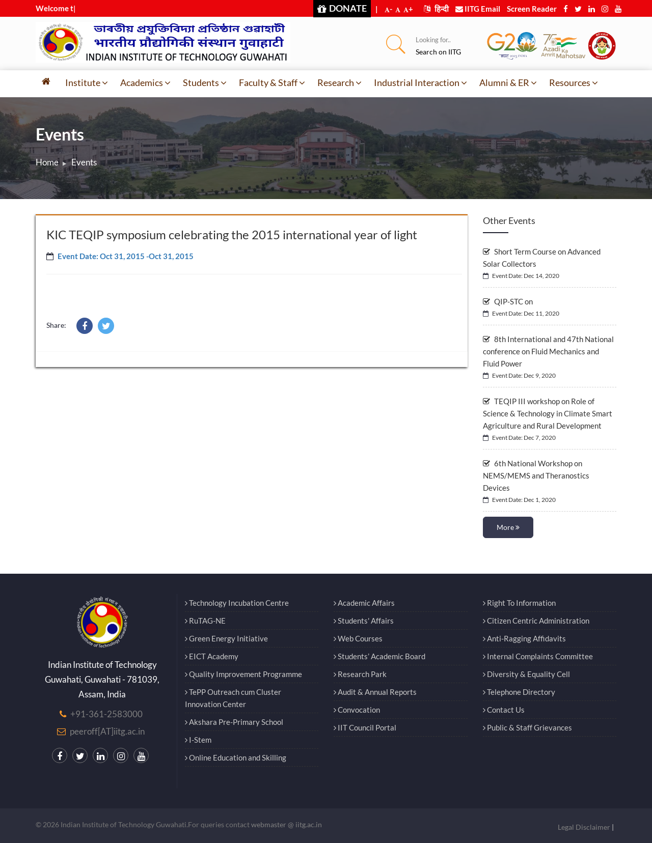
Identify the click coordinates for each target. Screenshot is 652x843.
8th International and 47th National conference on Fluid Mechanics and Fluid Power (548, 351)
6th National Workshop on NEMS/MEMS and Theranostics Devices (536, 475)
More (508, 527)
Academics (145, 82)
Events (84, 162)
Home (47, 162)
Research (339, 82)
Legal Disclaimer (584, 827)
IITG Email (477, 8)
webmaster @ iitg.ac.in (286, 824)
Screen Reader (532, 8)
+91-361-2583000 (106, 714)
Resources (573, 82)
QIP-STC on (508, 301)
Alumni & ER (508, 82)
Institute (86, 82)
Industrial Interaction (420, 82)
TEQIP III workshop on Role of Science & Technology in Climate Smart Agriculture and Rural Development (547, 413)
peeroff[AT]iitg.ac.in (107, 731)
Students (205, 82)
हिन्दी (436, 8)
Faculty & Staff (272, 82)
